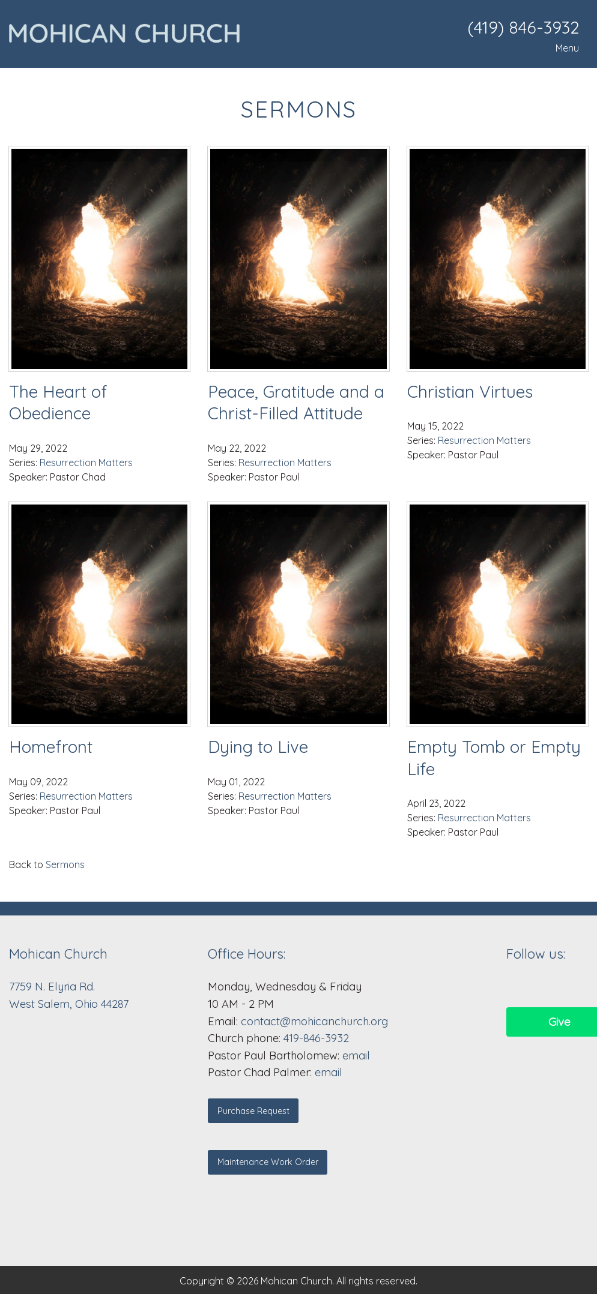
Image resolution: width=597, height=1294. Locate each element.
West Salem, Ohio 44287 (69, 1004)
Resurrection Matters (86, 463)
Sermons (65, 864)
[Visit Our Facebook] (516, 986)
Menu (561, 48)
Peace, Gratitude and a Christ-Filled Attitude (296, 402)
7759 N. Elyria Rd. (53, 986)
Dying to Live (258, 746)
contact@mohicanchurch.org (314, 1021)
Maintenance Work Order (267, 1162)
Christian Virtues (470, 391)
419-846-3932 (316, 1038)
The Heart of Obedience (58, 402)
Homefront (50, 746)
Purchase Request (253, 1111)
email (356, 1055)
